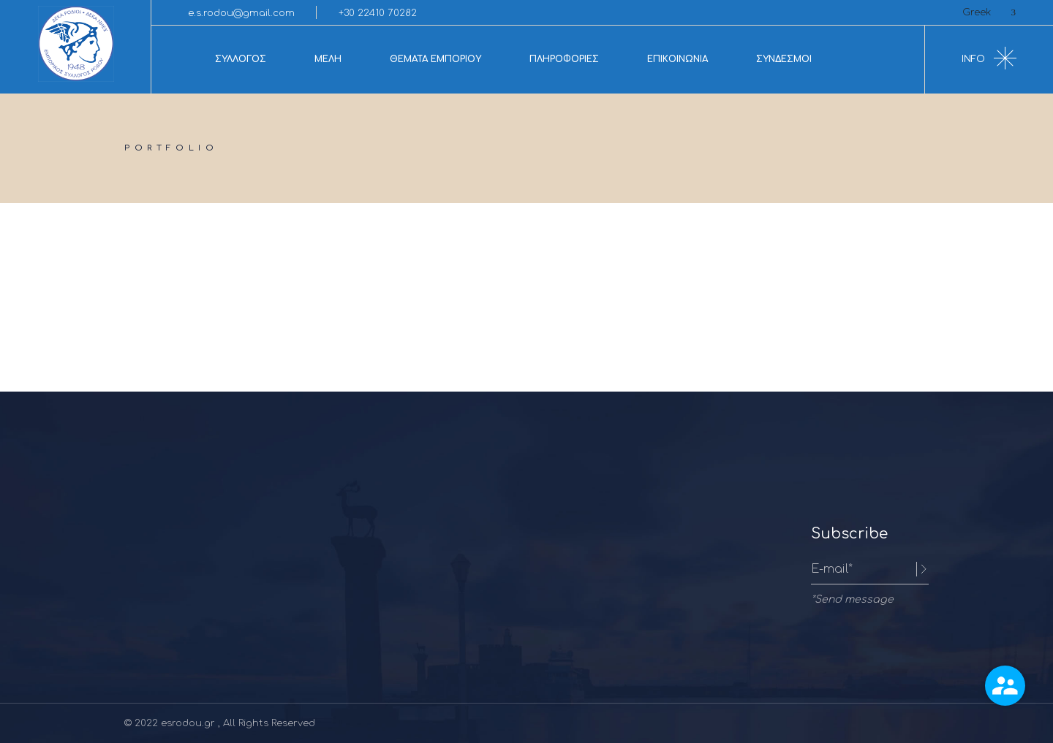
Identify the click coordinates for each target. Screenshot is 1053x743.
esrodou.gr (189, 723)
